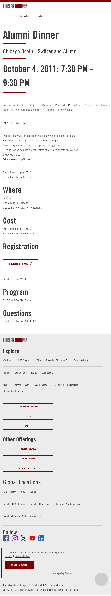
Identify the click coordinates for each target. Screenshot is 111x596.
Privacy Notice (56, 585)
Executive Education (55, 360)
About (5, 384)
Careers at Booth (21, 384)
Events (39, 16)
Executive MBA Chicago (14, 504)
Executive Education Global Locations (20, 516)
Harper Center (9, 491)
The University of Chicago (14, 585)
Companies (20, 372)
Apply (28, 416)
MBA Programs (25, 360)
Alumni (6, 372)
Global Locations (22, 482)
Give (26, 426)
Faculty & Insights (82, 360)
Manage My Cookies (63, 573)
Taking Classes (28, 458)
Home (5, 16)
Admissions (47, 372)
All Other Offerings (28, 468)
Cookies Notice (22, 556)
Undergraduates (28, 448)
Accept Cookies (19, 564)
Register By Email (18, 263)
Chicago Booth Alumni (22, 16)
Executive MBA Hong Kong (68, 504)
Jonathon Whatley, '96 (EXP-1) (20, 321)
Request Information (28, 406)
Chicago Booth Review (13, 391)
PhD (39, 360)
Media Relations (42, 384)
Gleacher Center (28, 491)
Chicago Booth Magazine (66, 384)
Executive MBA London (40, 504)
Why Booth (8, 360)
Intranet (38, 585)
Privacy (8, 556)
